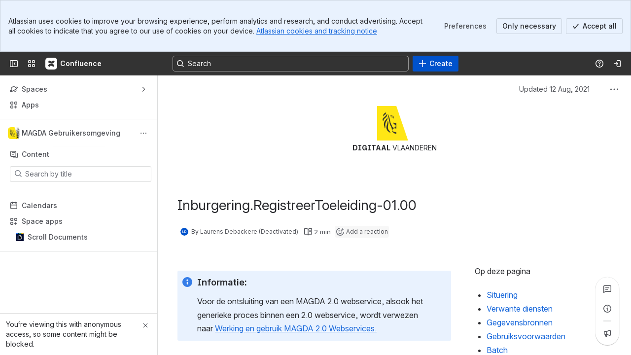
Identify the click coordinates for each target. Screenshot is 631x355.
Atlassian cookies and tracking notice (316, 31)
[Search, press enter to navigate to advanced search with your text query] (291, 63)
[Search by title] (86, 174)
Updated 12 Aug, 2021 (554, 89)
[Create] (435, 63)
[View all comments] (607, 289)
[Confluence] (74, 63)
